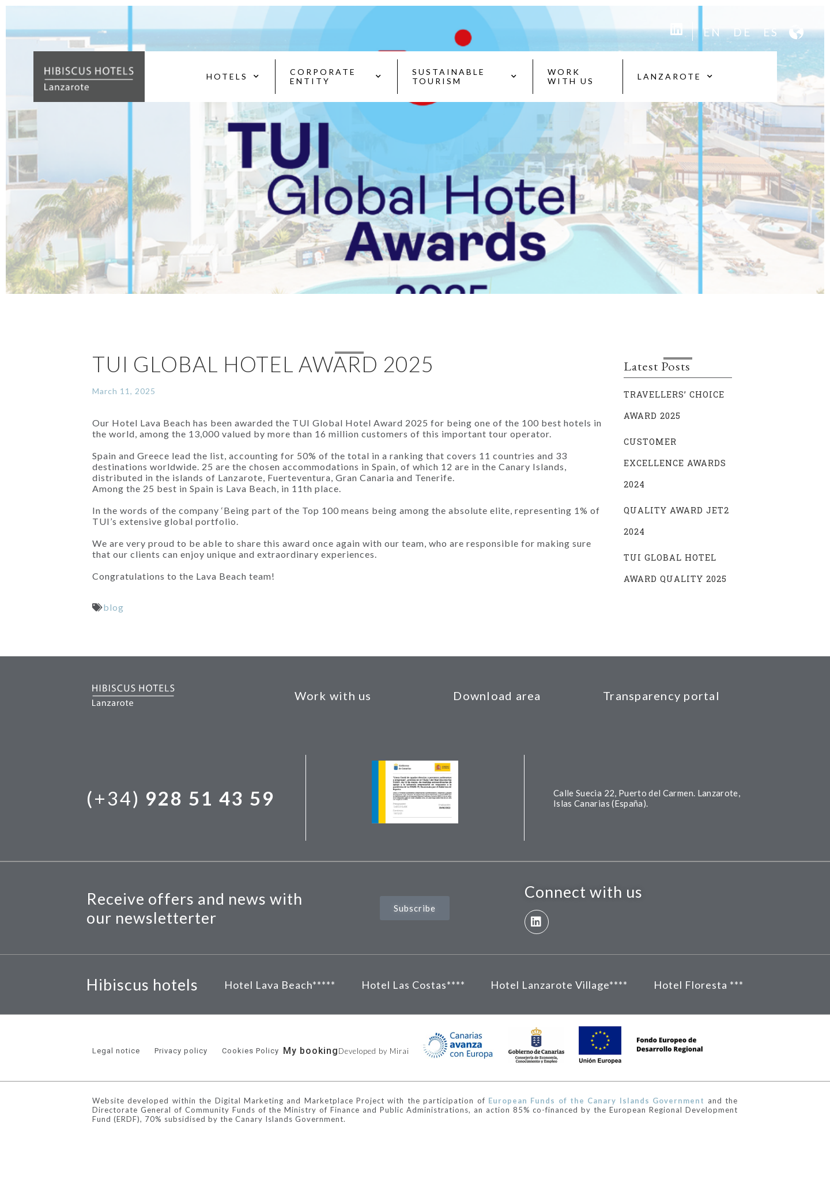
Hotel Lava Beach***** (279, 984)
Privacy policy (180, 1050)
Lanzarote (675, 76)
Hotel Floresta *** (699, 984)
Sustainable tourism (465, 76)
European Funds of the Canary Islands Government (596, 1100)
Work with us (571, 76)
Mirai (399, 1051)
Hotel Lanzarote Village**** (559, 984)
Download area (497, 695)
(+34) (180, 798)
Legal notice (116, 1050)
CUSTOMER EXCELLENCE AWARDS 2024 (675, 463)
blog (113, 607)
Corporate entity (336, 76)
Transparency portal (661, 695)
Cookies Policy (250, 1050)
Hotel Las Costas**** (413, 984)
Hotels (233, 76)
